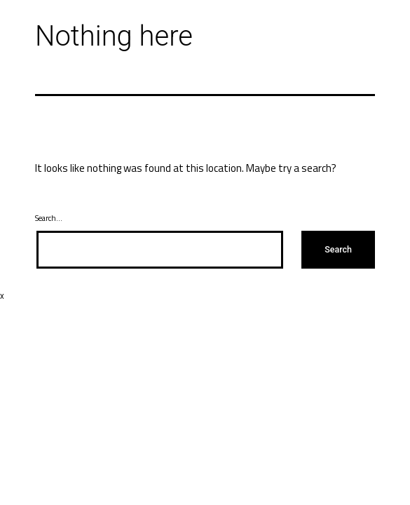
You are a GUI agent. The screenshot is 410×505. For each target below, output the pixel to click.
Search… (48, 218)
